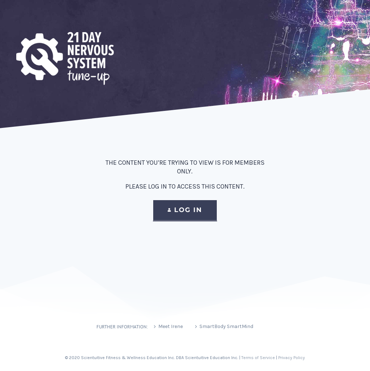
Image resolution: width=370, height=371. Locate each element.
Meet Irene (170, 326)
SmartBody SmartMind (226, 326)
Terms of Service (258, 357)
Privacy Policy (291, 357)
